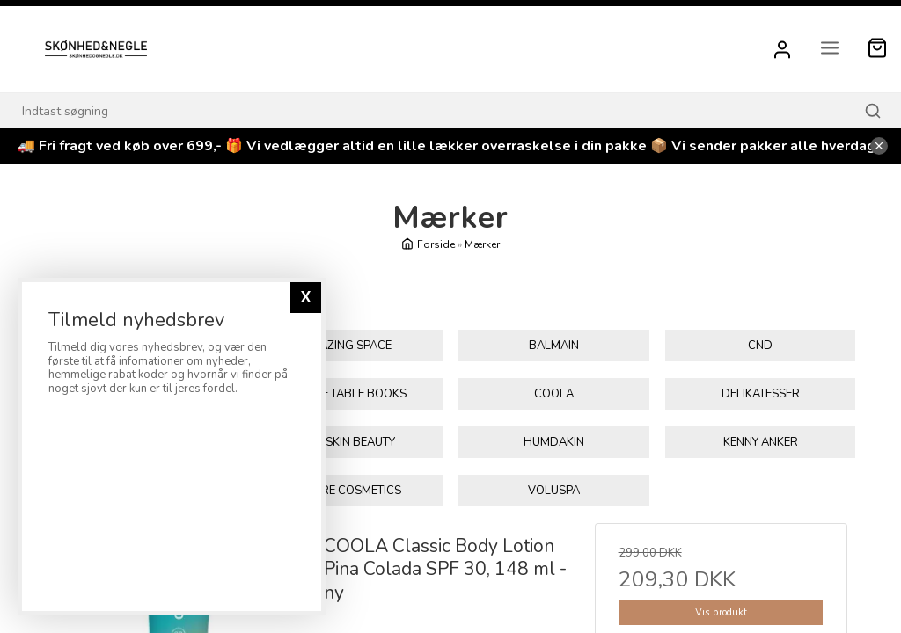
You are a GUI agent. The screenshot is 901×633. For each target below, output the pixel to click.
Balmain (554, 345)
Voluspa (554, 490)
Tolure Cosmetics (347, 490)
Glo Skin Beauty (347, 442)
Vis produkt (721, 612)
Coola (554, 394)
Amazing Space (347, 345)
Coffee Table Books (347, 394)
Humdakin (554, 442)
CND (760, 345)
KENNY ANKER (760, 442)
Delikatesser (761, 394)
